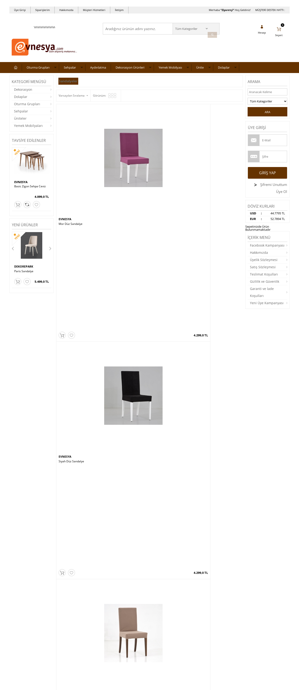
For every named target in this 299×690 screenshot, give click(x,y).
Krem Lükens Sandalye (120, 215)
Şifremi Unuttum (273, 187)
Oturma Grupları (38, 70)
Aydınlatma (98, 70)
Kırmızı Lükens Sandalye (214, 280)
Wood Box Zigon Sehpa (167, 445)
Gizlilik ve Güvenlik (264, 284)
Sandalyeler (70, 84)
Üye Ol (281, 194)
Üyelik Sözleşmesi (264, 262)
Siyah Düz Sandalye (118, 151)
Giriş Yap (267, 175)
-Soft (125, 684)
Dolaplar (224, 70)
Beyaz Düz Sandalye (212, 151)
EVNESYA (21, 185)
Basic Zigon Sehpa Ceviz (30, 189)
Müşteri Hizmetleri (94, 10)
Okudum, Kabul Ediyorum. (44, 569)
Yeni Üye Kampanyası (267, 305)
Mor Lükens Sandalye (72, 215)
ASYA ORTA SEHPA (117, 510)
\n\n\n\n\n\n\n (44, 43)
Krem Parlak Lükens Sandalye (171, 215)
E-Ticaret (135, 684)
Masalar (17, 632)
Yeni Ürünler (113, 611)
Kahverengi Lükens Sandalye (77, 280)
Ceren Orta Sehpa (210, 381)
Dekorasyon (23, 92)
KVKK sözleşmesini (30, 569)
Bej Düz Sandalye (163, 151)
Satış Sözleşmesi (263, 270)
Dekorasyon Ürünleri (130, 70)
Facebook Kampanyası (267, 248)
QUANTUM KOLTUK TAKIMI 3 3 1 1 (79, 511)
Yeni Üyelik (159, 604)
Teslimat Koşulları (264, 277)
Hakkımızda (66, 10)
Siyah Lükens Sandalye (120, 280)
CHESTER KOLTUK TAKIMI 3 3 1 (219, 510)
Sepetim (110, 632)
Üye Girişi (20, 10)
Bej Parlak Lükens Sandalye (216, 215)
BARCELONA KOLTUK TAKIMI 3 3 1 (218, 447)
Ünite (200, 70)
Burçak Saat (66, 445)
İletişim (119, 10)
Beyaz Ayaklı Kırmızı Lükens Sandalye (172, 282)
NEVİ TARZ (206, 377)
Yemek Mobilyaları (28, 128)
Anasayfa (111, 604)
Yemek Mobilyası (170, 70)
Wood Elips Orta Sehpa (167, 510)
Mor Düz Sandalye (70, 151)
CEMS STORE (68, 441)
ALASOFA (65, 505)
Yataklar (17, 639)
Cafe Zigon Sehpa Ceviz (74, 381)
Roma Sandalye (24, 273)
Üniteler (20, 121)
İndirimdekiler (114, 618)
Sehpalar (70, 70)
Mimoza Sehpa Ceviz (165, 381)
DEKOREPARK (24, 269)
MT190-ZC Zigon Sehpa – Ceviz (125, 381)
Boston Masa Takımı (118, 445)
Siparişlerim (42, 10)
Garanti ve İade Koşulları (262, 295)
